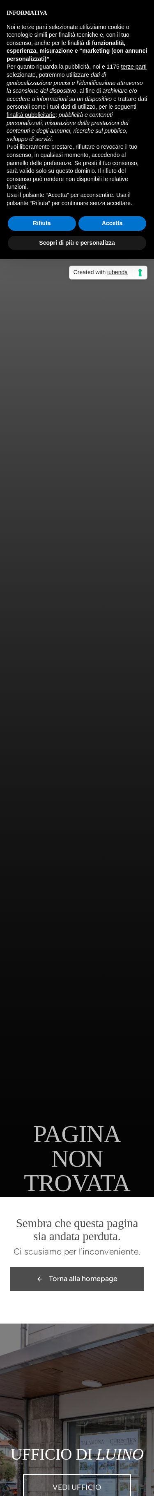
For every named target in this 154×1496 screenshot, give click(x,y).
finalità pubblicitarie (31, 115)
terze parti (134, 66)
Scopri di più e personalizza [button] (77, 242)
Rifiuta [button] (42, 223)
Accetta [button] (112, 223)
